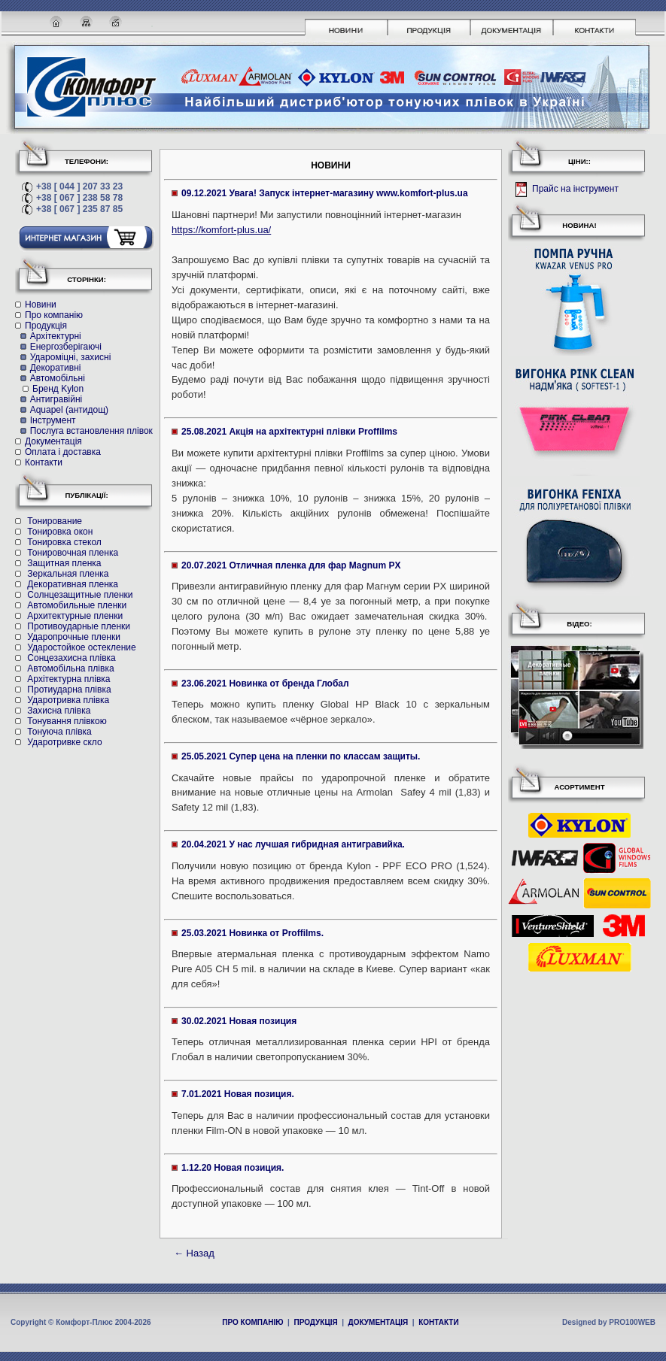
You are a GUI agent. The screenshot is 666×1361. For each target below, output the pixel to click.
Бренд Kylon (58, 388)
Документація (53, 441)
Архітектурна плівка (68, 679)
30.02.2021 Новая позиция (239, 1021)
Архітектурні (55, 336)
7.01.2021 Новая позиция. (237, 1094)
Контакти (43, 462)
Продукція (46, 325)
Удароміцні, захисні (70, 357)
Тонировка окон (60, 531)
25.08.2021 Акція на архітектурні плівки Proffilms (289, 431)
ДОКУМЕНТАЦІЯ (378, 1322)
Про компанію (54, 315)
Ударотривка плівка (68, 700)
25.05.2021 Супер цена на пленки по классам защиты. (300, 756)
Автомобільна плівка (70, 668)
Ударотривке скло (64, 742)
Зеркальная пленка (67, 573)
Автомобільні (57, 378)
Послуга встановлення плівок (91, 431)
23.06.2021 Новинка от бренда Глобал (265, 683)
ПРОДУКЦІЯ (315, 1322)
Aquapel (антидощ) (69, 410)
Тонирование (54, 521)
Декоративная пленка (72, 584)
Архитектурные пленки (75, 616)
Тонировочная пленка (72, 552)
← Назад (194, 1253)
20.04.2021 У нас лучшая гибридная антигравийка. (293, 844)
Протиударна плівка (69, 689)
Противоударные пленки (78, 626)
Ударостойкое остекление (81, 647)
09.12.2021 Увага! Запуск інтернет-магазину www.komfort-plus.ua (324, 193)
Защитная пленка (64, 563)
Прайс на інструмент (574, 189)
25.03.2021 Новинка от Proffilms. (252, 933)
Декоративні (55, 367)
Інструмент (53, 420)
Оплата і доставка (63, 452)
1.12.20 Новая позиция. (232, 1167)
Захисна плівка (58, 710)
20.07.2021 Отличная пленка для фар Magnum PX (290, 565)
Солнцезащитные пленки (79, 595)
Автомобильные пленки (76, 605)
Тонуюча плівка (59, 731)
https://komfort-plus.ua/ (221, 229)
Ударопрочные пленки (73, 637)
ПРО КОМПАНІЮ (252, 1322)
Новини (40, 304)
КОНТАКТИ (438, 1322)
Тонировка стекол (64, 542)
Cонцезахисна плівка (71, 658)
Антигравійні (56, 399)
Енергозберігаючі (66, 346)
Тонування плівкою (66, 721)
